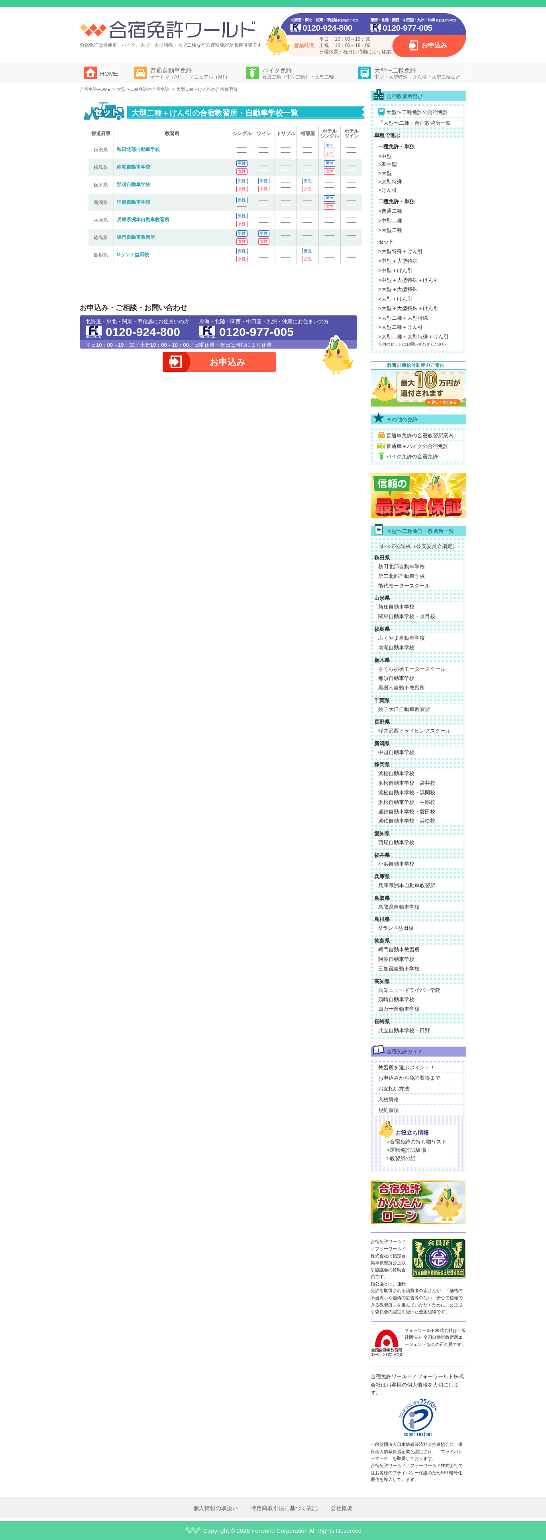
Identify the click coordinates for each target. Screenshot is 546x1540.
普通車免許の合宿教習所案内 (420, 435)
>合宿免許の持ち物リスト (417, 1142)
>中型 (385, 156)
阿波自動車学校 (396, 959)
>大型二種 (390, 230)
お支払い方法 (393, 1089)
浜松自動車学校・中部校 (406, 802)
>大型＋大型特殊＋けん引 (408, 308)
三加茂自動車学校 (399, 969)
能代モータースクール (404, 586)
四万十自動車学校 (399, 1009)
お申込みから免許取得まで (409, 1078)
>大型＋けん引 (395, 299)
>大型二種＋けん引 (400, 327)
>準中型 (387, 164)
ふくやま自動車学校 (401, 638)
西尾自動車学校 (396, 842)
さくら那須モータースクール (412, 669)
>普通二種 (390, 211)
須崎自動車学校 (396, 999)
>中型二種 (390, 221)
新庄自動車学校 (396, 607)
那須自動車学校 (133, 184)
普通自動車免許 (190, 73)
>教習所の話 (401, 1158)
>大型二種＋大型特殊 (403, 318)
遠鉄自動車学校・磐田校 (406, 812)
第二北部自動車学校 (401, 576)
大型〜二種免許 (417, 73)
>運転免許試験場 (406, 1150)
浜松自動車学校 (396, 773)
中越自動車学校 (133, 202)
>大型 (385, 173)
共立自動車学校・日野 (404, 1030)
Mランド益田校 (133, 254)
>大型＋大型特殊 (398, 289)
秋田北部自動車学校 (138, 149)
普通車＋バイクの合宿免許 (417, 446)
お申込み (434, 45)
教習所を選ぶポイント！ (406, 1068)
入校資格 (388, 1099)
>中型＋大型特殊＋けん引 (408, 280)
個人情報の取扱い (215, 1508)
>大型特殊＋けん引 (400, 251)
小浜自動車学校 (396, 864)
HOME (109, 73)
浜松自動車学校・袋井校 (406, 783)
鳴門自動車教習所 (136, 237)
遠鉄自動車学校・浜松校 (406, 821)
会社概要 (341, 1508)
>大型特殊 (390, 182)
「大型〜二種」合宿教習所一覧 (414, 123)
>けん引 (387, 190)
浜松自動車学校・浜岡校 (406, 793)
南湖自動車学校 (133, 167)
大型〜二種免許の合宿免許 (417, 112)
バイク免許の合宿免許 (412, 457)
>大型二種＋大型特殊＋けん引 (413, 337)
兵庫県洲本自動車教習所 (143, 219)
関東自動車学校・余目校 (406, 616)
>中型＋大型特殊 (398, 261)
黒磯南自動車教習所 (401, 688)
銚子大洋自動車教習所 (404, 709)
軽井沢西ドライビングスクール (414, 731)
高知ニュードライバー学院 (409, 990)
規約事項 (388, 1110)
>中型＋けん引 (395, 270)
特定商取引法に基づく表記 (284, 1508)
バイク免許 (298, 73)
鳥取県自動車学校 (399, 907)
